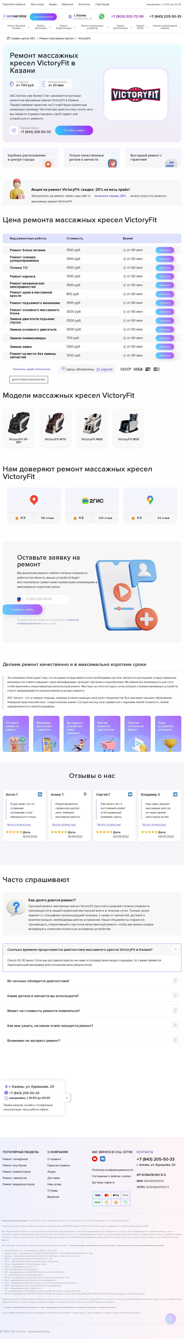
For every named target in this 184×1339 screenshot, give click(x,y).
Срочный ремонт (42, 16)
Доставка (53, 1178)
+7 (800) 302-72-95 (127, 16)
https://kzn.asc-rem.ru (18, 1313)
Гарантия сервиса (14, 4)
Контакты (84, 4)
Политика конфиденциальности (112, 1170)
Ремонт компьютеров (17, 1172)
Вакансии (67, 4)
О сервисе (54, 1159)
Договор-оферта (103, 1182)
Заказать (164, 250)
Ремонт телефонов (15, 1159)
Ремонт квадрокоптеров (18, 1184)
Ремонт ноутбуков (14, 1165)
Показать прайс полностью (31, 369)
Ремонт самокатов (15, 1178)
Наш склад (37, 4)
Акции (52, 4)
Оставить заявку (74, 130)
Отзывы (52, 1190)
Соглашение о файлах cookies (111, 1176)
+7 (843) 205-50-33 (165, 16)
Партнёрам (102, 4)
